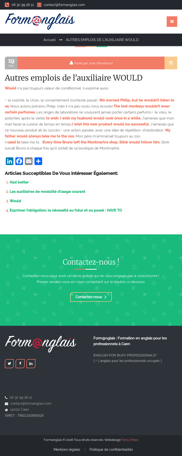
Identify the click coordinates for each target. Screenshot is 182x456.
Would (15, 201)
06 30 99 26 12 (19, 5)
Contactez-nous (91, 297)
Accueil (49, 40)
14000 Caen (19, 409)
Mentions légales (67, 449)
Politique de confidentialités (111, 449)
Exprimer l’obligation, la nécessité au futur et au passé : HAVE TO (66, 210)
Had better (19, 182)
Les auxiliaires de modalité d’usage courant (47, 192)
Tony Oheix (130, 440)
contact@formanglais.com (61, 5)
